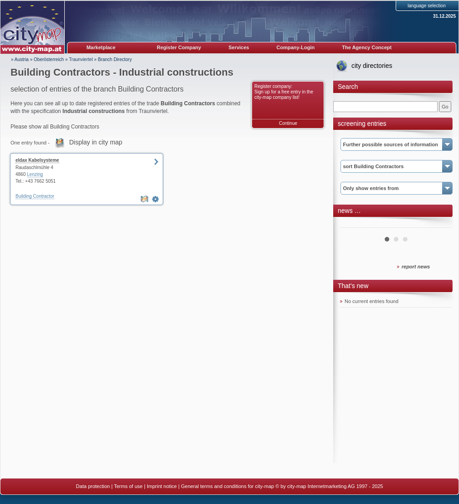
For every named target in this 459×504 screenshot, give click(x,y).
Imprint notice (162, 486)
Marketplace (101, 47)
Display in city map (96, 142)
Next (440, 224)
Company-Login (295, 47)
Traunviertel (81, 59)
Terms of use (128, 486)
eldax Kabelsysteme (37, 160)
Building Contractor (34, 196)
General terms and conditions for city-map (227, 486)
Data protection (93, 486)
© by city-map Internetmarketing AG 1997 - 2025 (329, 486)
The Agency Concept (367, 47)
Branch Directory (115, 59)
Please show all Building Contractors (54, 126)
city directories (371, 65)
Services (238, 47)
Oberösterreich (49, 59)
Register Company (179, 47)
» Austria (20, 59)
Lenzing (35, 174)
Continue (288, 123)
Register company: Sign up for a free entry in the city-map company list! (283, 92)
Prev (352, 224)
